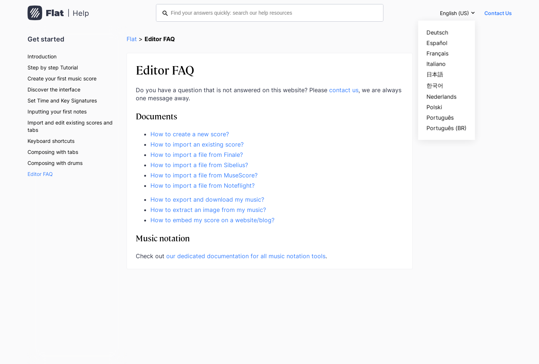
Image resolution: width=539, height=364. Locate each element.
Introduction (42, 56)
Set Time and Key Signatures (62, 100)
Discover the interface (54, 89)
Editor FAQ (40, 174)
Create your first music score (62, 78)
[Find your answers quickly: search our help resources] (269, 12)
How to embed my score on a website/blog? (212, 220)
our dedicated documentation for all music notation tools (245, 256)
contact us (343, 90)
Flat (132, 39)
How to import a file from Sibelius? (199, 165)
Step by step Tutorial (53, 67)
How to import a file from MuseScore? (204, 175)
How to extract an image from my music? (208, 209)
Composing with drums (55, 163)
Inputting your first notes (57, 111)
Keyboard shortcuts (51, 141)
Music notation (163, 238)
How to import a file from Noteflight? (202, 185)
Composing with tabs (53, 152)
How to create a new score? (189, 134)
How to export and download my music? (207, 199)
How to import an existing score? (197, 144)
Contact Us (498, 13)
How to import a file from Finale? (196, 154)
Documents (156, 116)
